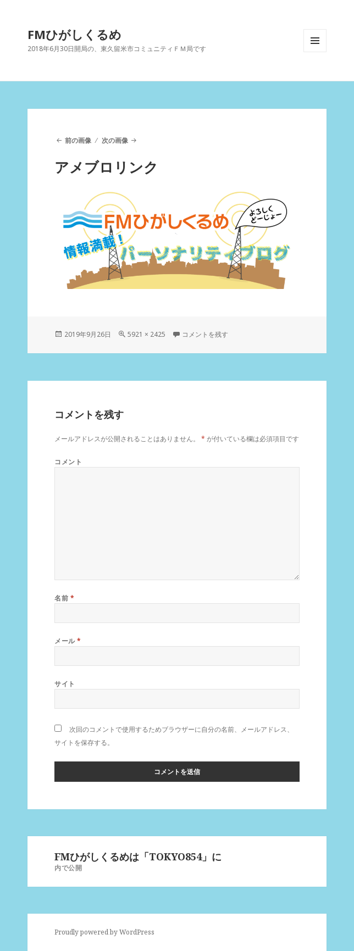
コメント (68, 461)
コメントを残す (205, 334)
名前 (64, 598)
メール (67, 641)
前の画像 (78, 140)
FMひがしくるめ (74, 34)
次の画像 (115, 140)
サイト (64, 683)
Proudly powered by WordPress (104, 932)
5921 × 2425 (146, 334)
